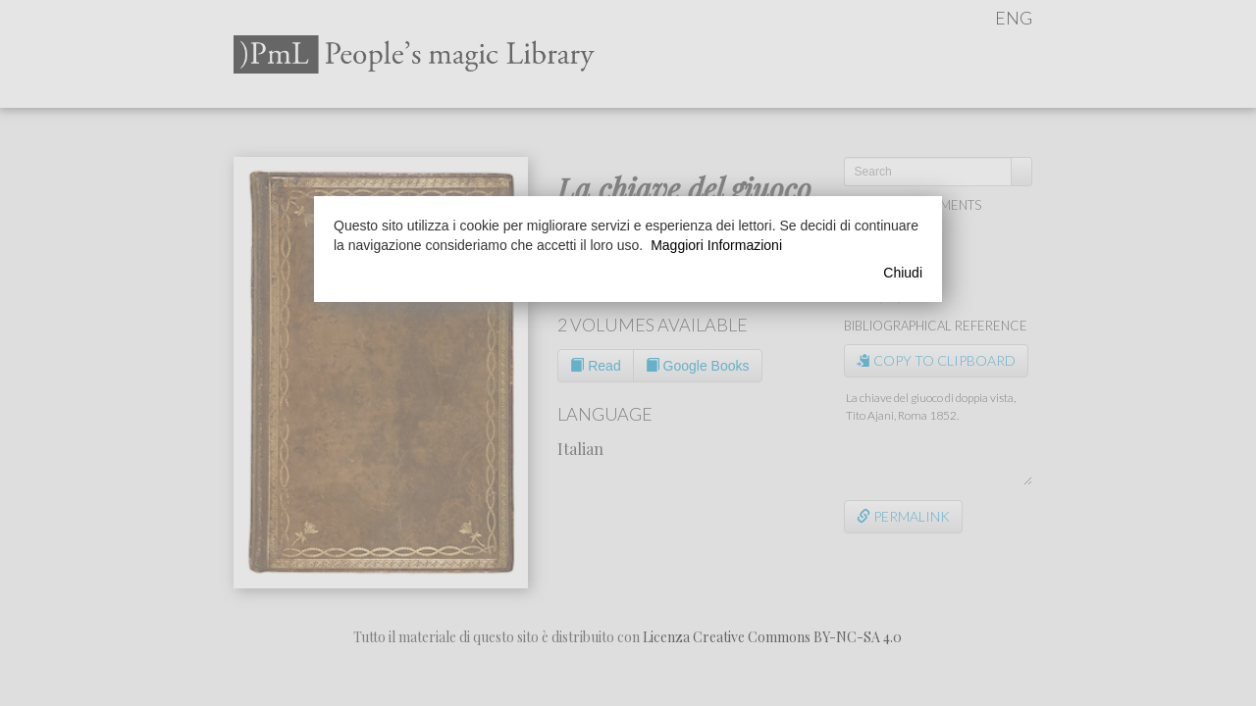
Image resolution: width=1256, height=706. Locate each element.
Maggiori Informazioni (716, 245)
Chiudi (902, 272)
